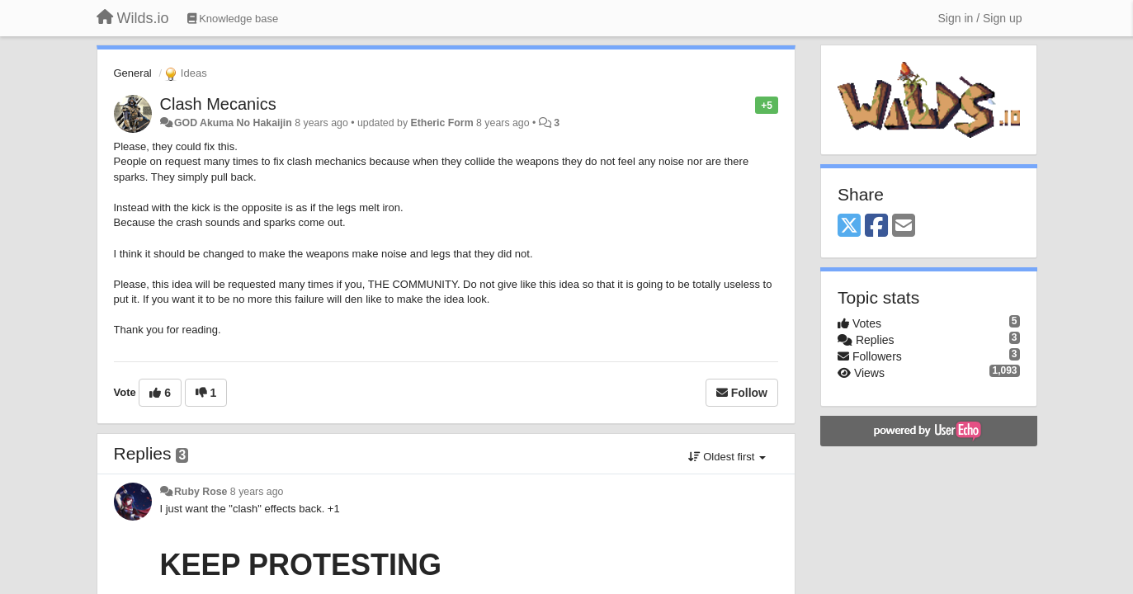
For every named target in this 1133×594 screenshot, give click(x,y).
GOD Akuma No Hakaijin (233, 123)
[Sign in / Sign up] (980, 18)
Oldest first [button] (727, 456)
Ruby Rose (200, 491)
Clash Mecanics (218, 104)
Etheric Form (442, 123)
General (133, 73)
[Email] (903, 226)
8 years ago (257, 491)
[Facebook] (876, 226)
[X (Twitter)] (849, 226)
